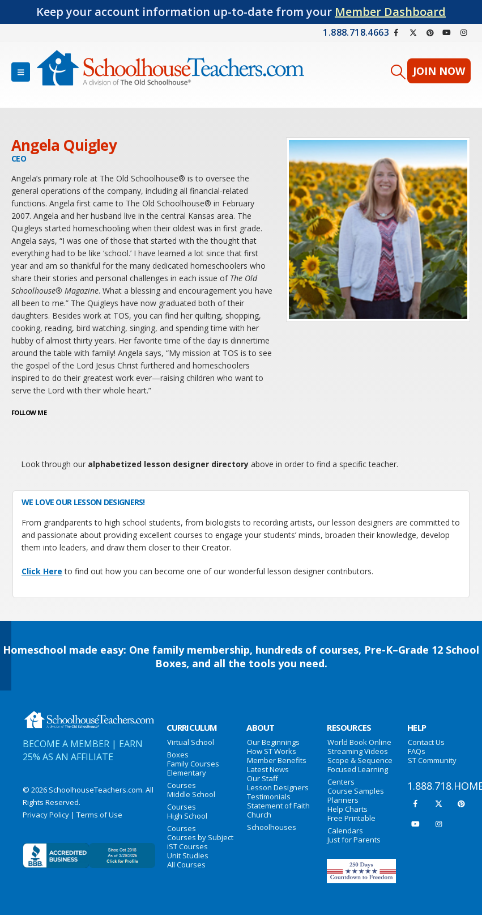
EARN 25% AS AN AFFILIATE (83, 750)
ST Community (432, 760)
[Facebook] (396, 32)
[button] (20, 72)
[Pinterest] (430, 32)
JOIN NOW (439, 71)
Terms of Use (99, 815)
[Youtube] (447, 32)
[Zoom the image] (89, 716)
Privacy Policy (46, 815)
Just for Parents (354, 839)
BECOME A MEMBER (66, 744)
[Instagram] (463, 32)
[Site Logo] (170, 71)
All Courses (186, 864)
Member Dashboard (390, 11)
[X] (413, 32)
